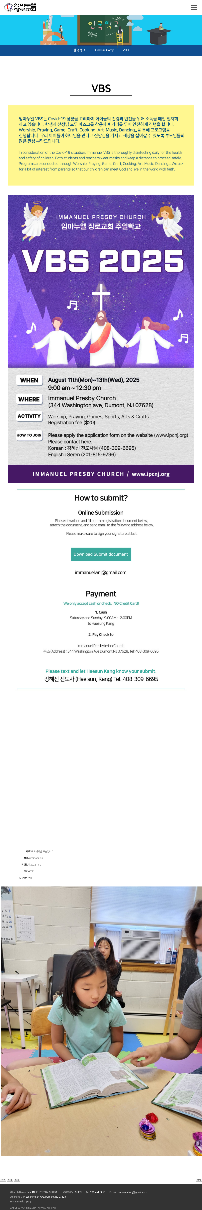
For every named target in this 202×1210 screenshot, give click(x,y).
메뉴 (194, 8)
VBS (126, 50)
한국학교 (79, 50)
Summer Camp (104, 50)
